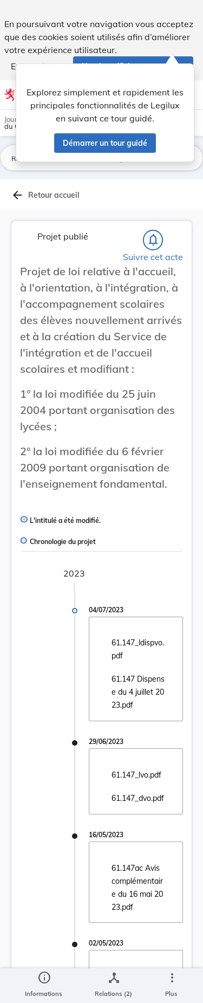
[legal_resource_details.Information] (43, 985)
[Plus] (171, 985)
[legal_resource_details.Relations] (113, 985)
